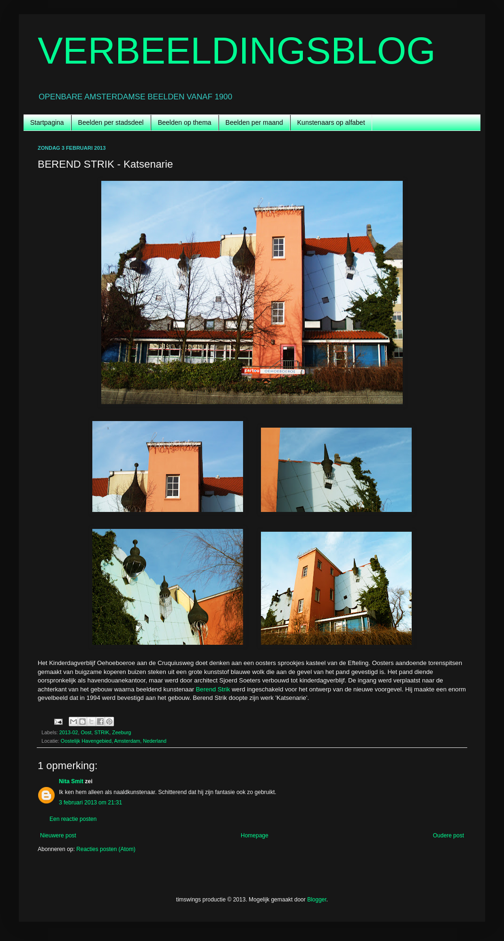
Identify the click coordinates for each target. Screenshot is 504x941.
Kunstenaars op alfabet (331, 122)
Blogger (316, 899)
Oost (86, 732)
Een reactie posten (73, 819)
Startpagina (47, 122)
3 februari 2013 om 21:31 (90, 802)
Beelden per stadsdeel (111, 122)
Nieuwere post (58, 835)
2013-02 (68, 732)
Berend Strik (213, 689)
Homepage (254, 835)
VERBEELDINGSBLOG (237, 51)
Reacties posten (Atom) (105, 849)
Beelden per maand (254, 122)
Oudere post (448, 835)
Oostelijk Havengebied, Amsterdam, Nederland (113, 741)
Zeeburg (121, 732)
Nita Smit (71, 781)
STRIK (101, 732)
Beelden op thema (184, 122)
